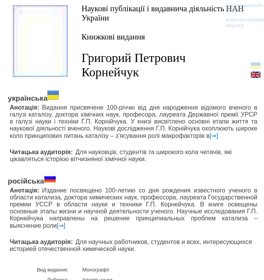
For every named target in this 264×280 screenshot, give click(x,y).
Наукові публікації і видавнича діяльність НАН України (163, 13)
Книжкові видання (113, 36)
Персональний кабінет (240, 8)
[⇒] (214, 135)
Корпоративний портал (240, 22)
